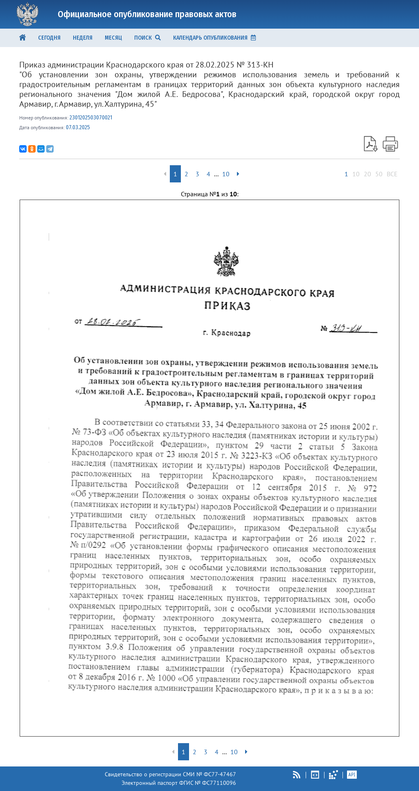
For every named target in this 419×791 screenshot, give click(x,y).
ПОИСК (147, 37)
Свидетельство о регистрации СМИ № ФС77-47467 (170, 774)
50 (379, 174)
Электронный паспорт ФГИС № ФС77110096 (179, 783)
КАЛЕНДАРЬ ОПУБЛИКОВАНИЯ (214, 37)
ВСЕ (392, 174)
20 (367, 174)
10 (356, 174)
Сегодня (49, 37)
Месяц (113, 37)
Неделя (82, 37)
